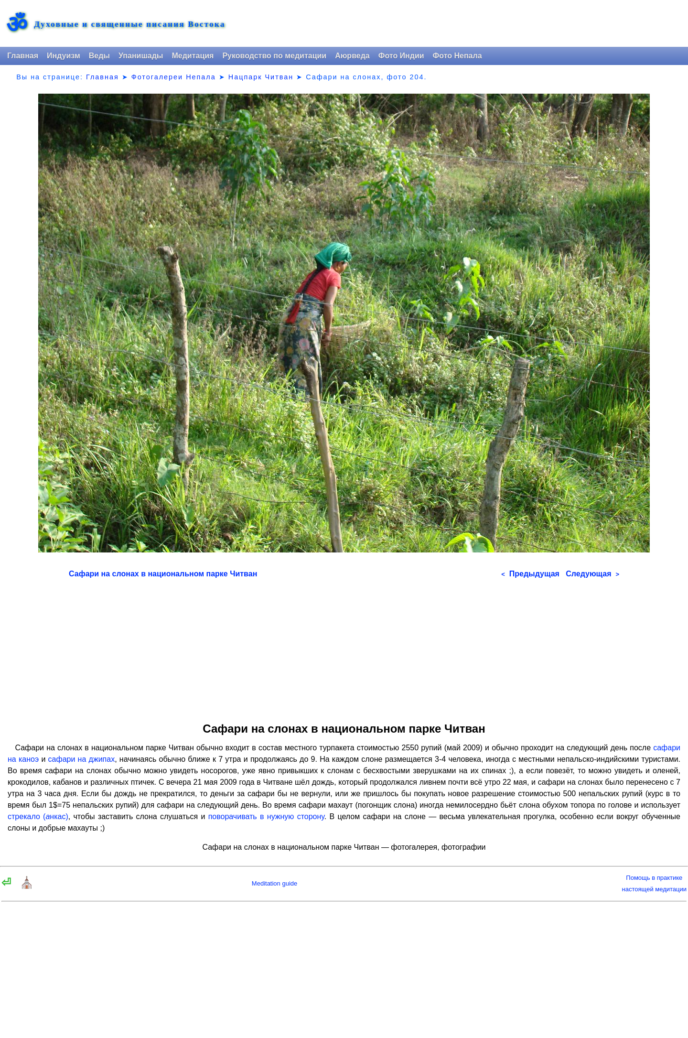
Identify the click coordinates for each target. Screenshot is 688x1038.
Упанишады (140, 56)
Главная (22, 56)
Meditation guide (274, 883)
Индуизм (63, 56)
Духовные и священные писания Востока (129, 24)
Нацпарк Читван (260, 77)
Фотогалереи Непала (173, 77)
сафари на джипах (81, 759)
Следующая (592, 574)
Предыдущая (530, 574)
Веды (99, 56)
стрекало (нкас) (38, 816)
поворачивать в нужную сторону (266, 816)
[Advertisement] (344, 647)
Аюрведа (352, 56)
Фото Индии (401, 56)
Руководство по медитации (274, 56)
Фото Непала (457, 56)
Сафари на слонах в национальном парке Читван (163, 574)
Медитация (193, 56)
